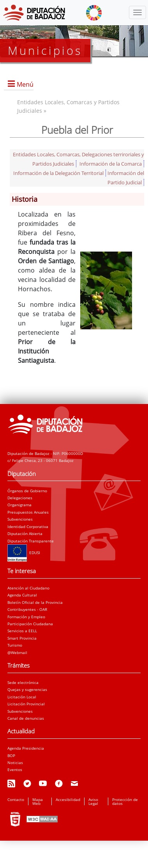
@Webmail (17, 652)
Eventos (14, 769)
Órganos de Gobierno (27, 490)
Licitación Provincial (26, 704)
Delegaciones (19, 497)
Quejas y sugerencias (27, 689)
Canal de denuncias (25, 718)
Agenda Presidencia (25, 748)
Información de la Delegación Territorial (58, 173)
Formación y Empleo (26, 616)
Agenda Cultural (22, 595)
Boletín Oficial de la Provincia (35, 602)
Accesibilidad (68, 799)
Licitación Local (21, 697)
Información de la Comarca (110, 163)
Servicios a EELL (22, 630)
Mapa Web (37, 801)
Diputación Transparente (30, 541)
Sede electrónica (23, 682)
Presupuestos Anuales (28, 512)
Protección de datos (125, 801)
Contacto (15, 799)
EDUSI (23, 552)
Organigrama (19, 504)
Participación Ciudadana (30, 623)
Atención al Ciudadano (28, 588)
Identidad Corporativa (27, 526)
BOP (11, 755)
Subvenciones (20, 519)
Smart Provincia (22, 638)
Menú (25, 84)
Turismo (14, 645)
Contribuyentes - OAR (27, 609)
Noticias (15, 762)
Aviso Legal (93, 801)
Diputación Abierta (24, 533)
